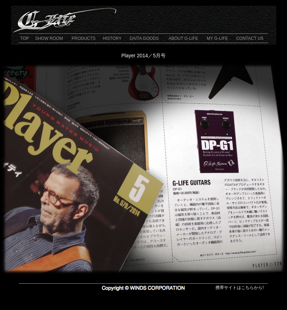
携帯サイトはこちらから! (239, 287)
